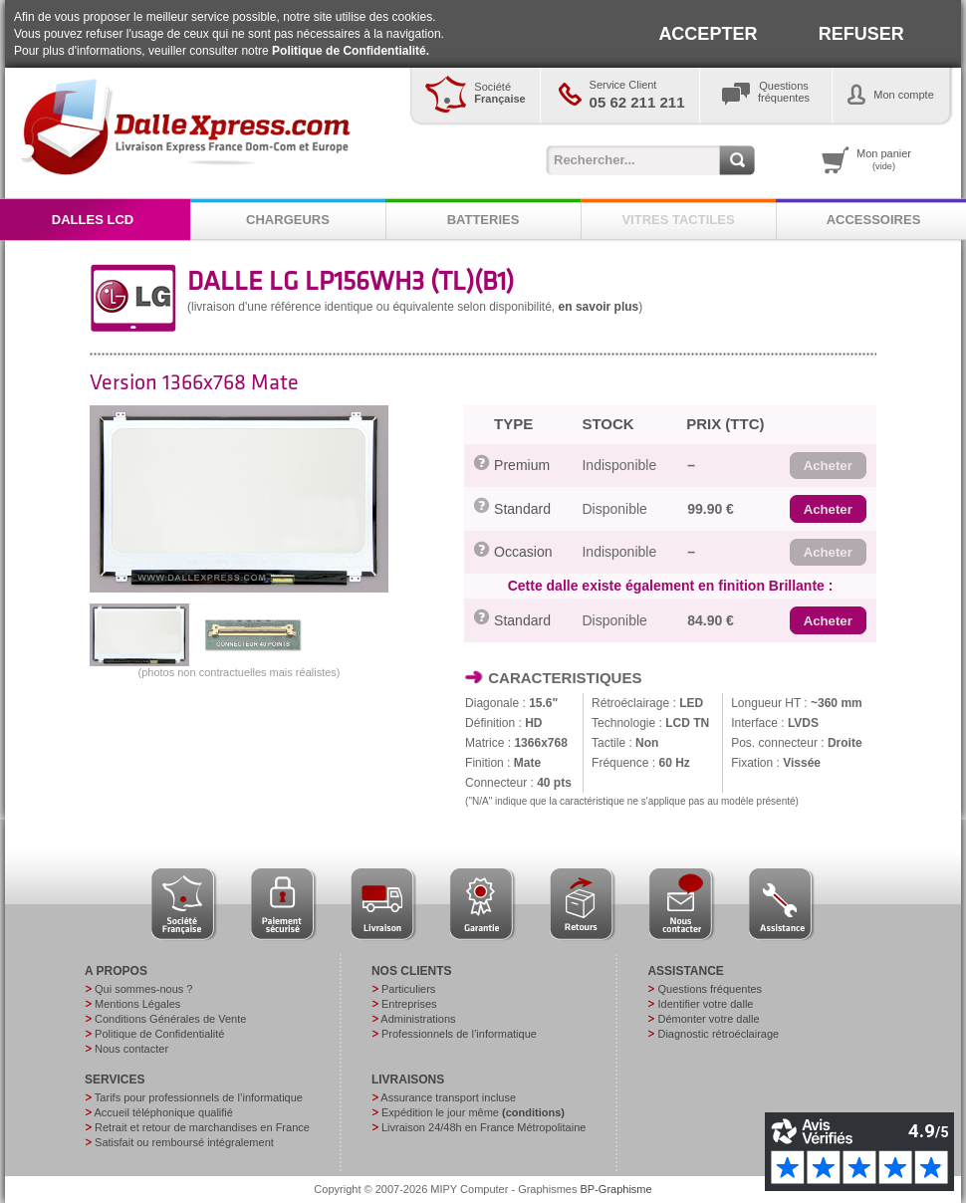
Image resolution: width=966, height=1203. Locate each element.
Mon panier (883, 159)
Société (499, 93)
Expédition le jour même (473, 1112)
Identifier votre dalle (705, 1004)
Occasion (523, 552)
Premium (522, 465)
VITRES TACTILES (677, 219)
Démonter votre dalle (708, 1019)
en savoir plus (599, 307)
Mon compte (903, 95)
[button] (828, 466)
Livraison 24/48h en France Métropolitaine (483, 1127)
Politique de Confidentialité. (350, 51)
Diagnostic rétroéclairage (718, 1034)
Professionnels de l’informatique (459, 1034)
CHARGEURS (288, 219)
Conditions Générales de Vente (170, 1019)
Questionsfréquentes (784, 92)
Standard (522, 509)
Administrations (417, 1019)
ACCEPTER (707, 34)
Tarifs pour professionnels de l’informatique (199, 1097)
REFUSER (861, 34)
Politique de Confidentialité (159, 1034)
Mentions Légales (137, 1004)
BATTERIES (483, 219)
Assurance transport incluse (448, 1097)
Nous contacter (131, 1049)
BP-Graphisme (616, 1189)
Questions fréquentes (709, 989)
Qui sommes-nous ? (143, 989)
